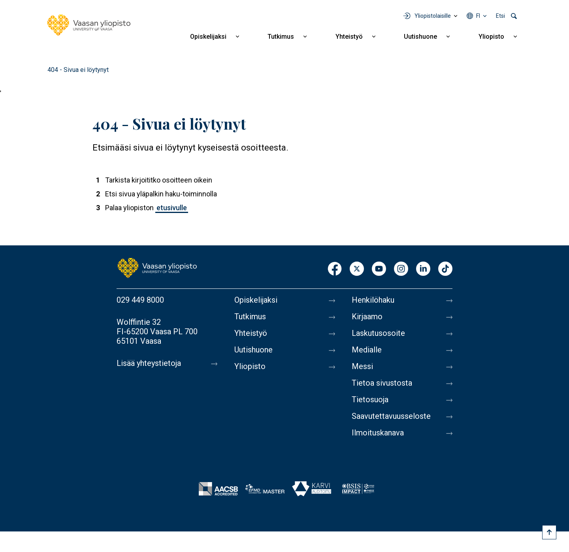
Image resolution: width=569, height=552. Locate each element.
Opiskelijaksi (208, 36)
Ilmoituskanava (378, 432)
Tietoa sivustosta (382, 383)
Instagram (401, 269)
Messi (362, 366)
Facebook (335, 269)
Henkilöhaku (373, 300)
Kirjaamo (367, 316)
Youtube (379, 269)
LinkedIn (423, 269)
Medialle (367, 349)
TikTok (445, 269)
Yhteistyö (349, 36)
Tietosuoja (370, 399)
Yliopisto (491, 36)
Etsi (500, 16)
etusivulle (171, 207)
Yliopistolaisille (432, 16)
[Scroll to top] (549, 532)
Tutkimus (281, 36)
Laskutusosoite (378, 333)
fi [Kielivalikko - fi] (478, 16)
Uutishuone (420, 36)
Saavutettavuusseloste (391, 416)
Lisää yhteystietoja (149, 363)
